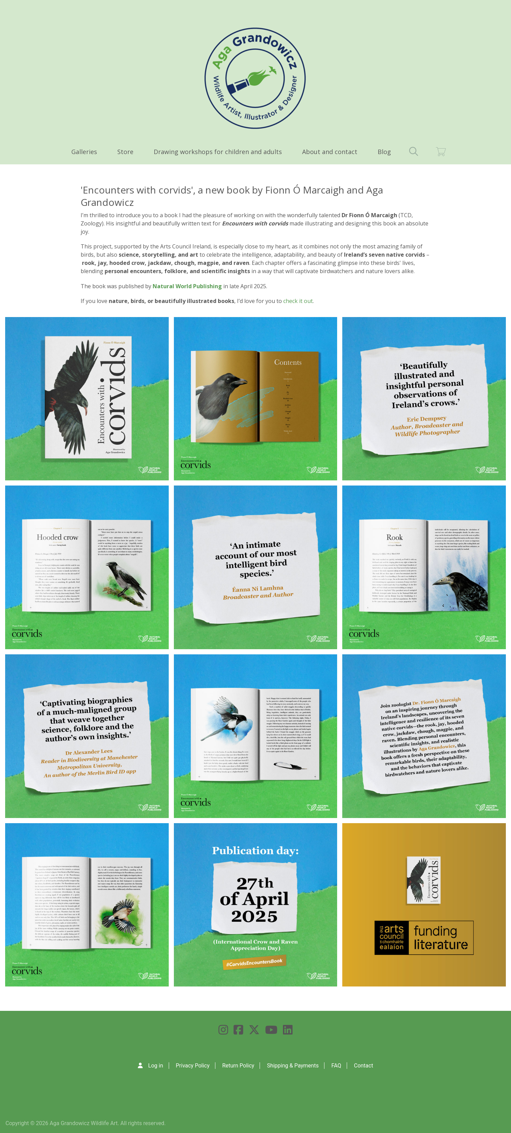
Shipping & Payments (293, 1065)
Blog (384, 152)
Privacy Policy (193, 1065)
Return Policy (238, 1065)
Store (125, 152)
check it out (298, 301)
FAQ (336, 1065)
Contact (363, 1065)
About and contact (329, 152)
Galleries (84, 152)
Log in (155, 1065)
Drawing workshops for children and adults (218, 152)
